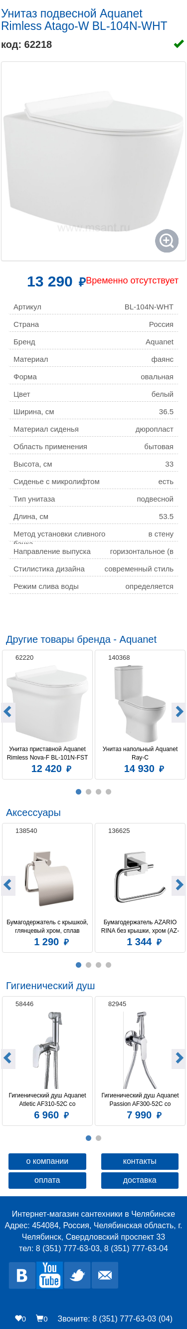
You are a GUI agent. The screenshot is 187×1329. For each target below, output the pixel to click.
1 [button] (79, 792)
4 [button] (109, 792)
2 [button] (89, 792)
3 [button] (99, 792)
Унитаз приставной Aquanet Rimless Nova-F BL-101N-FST (47, 753)
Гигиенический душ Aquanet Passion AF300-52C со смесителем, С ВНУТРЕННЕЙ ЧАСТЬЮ (140, 1100)
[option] (47, 713)
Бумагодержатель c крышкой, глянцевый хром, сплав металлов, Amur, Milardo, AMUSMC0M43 (47, 927)
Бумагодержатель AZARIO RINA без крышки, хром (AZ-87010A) (140, 927)
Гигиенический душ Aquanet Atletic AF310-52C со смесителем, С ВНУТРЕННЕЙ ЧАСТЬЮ (47, 1100)
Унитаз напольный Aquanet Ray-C (141, 753)
